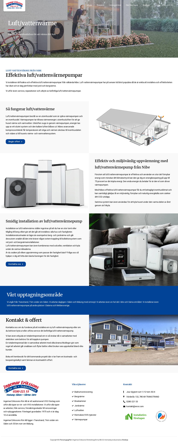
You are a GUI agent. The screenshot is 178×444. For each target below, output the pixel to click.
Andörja (125, 440)
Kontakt (146, 5)
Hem (89, 5)
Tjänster (100, 5)
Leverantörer (115, 5)
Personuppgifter (66, 440)
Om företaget (132, 5)
